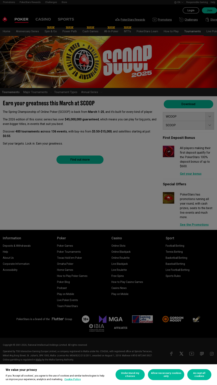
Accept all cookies (199, 374)
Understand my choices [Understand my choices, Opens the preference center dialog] (130, 374)
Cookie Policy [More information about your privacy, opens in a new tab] (72, 379)
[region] (108, 374)
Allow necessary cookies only (166, 374)
